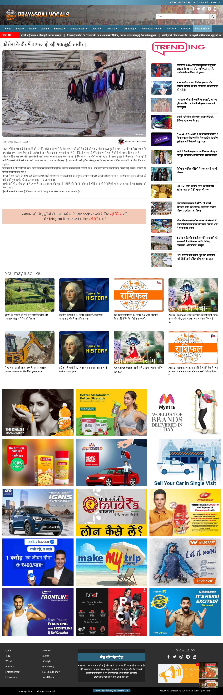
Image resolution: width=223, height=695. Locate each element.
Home (8, 28)
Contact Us (175, 691)
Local (20, 28)
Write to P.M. (176, 2)
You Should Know (151, 28)
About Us (164, 691)
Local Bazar (202, 28)
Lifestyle (112, 28)
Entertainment (78, 28)
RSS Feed (196, 691)
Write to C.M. (190, 2)
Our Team (186, 691)
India (32, 28)
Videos (185, 28)
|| (117, 35)
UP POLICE (215, 2)
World (45, 28)
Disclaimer (207, 691)
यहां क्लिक (116, 214)
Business (59, 28)
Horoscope (11, 677)
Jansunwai (203, 2)
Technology (129, 28)
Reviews (46, 650)
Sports (97, 28)
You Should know (50, 671)
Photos (171, 28)
